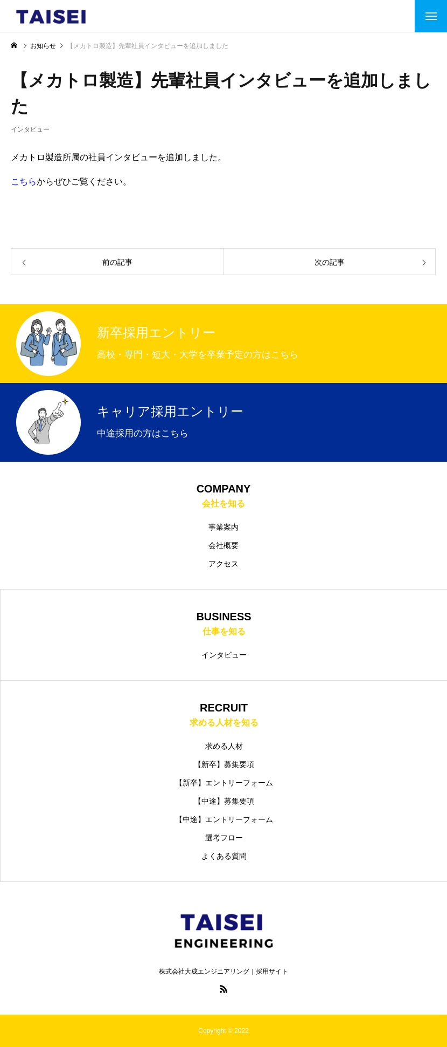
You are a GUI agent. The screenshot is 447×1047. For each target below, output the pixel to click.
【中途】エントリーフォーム (224, 819)
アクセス (223, 563)
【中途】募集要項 (224, 801)
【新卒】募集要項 (224, 764)
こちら (24, 181)
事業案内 (223, 527)
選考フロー (224, 837)
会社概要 (223, 545)
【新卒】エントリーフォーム (224, 782)
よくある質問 (224, 856)
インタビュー (30, 138)
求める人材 (224, 746)
